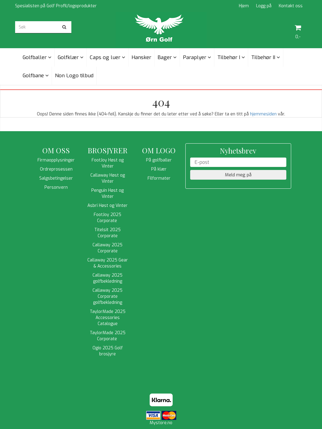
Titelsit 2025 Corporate (107, 233)
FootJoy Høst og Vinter (108, 163)
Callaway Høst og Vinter (107, 178)
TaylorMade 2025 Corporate (107, 336)
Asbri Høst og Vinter (107, 205)
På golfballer (159, 160)
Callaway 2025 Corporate (107, 248)
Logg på (264, 6)
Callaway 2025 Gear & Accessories (107, 263)
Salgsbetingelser (56, 178)
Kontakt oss (291, 6)
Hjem (244, 6)
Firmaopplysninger (56, 160)
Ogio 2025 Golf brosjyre (108, 351)
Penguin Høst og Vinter (107, 193)
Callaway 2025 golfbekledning (107, 278)
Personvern (56, 187)
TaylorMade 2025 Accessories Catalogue (107, 318)
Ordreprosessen (56, 169)
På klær (159, 169)
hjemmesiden (263, 114)
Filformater (159, 178)
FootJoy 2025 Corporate (107, 218)
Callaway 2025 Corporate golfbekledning (107, 296)
